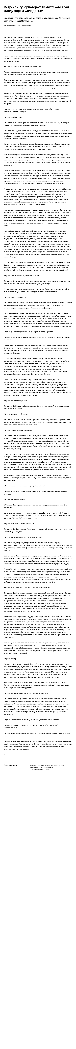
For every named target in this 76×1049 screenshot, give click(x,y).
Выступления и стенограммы (56, 765)
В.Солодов (8, 67)
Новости (45, 765)
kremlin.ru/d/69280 (46, 769)
